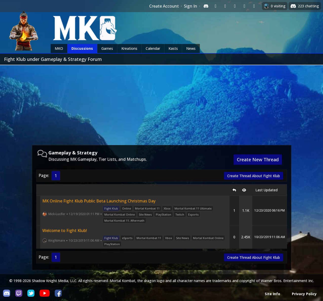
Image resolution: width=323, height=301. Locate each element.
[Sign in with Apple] (244, 6)
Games (107, 48)
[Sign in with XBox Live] (254, 6)
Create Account (164, 6)
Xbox (167, 208)
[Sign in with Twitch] (215, 6)
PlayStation (163, 214)
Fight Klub (111, 208)
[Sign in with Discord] (206, 6)
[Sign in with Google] (225, 6)
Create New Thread (258, 159)
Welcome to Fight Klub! (64, 230)
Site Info (272, 293)
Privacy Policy (304, 293)
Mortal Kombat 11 (147, 208)
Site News (145, 214)
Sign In (190, 6)
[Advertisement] (162, 103)
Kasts (173, 48)
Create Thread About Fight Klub (253, 175)
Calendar (153, 48)
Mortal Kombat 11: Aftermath (124, 220)
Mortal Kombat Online (119, 214)
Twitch (179, 214)
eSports (127, 238)
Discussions (82, 48)
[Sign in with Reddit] (235, 6)
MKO (59, 48)
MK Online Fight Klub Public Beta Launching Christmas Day (99, 201)
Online (126, 208)
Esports (193, 214)
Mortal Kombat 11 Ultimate (193, 208)
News (191, 48)
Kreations (129, 48)
